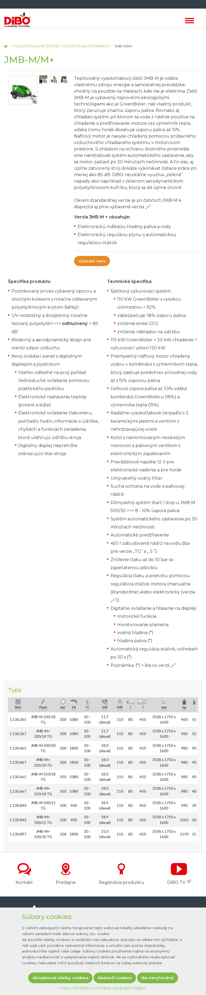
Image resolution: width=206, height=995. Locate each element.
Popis (43, 707)
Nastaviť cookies (115, 977)
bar (62, 707)
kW (104, 707)
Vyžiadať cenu (92, 261)
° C (87, 707)
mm (164, 707)
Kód (18, 707)
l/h (74, 707)
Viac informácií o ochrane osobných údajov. (103, 988)
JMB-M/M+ (124, 46)
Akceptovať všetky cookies (60, 977)
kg (184, 707)
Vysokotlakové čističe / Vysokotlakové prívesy (61, 46)
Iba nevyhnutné (157, 977)
